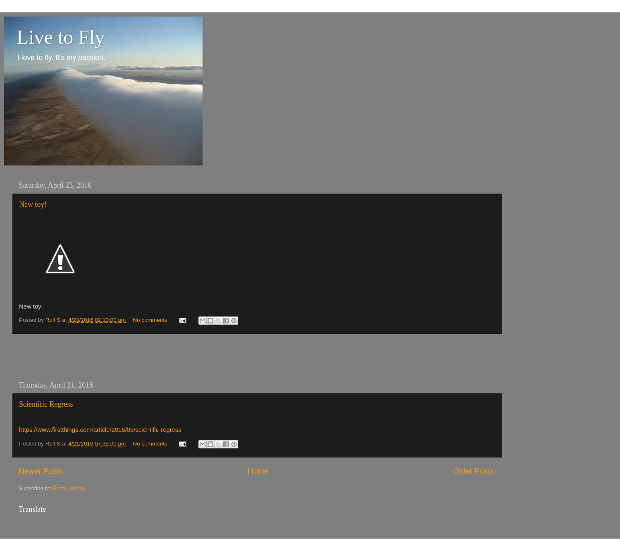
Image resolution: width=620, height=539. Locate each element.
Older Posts (473, 471)
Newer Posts (41, 471)
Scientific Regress (46, 404)
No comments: (151, 320)
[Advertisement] (256, 357)
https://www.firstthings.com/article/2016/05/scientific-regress (100, 429)
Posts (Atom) (69, 488)
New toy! (33, 204)
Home (258, 471)
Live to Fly (61, 37)
